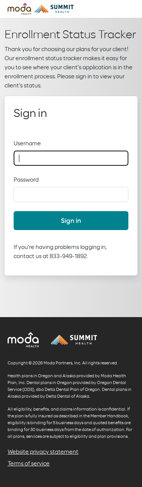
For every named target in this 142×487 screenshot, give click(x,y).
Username (27, 143)
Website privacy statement (43, 451)
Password (26, 179)
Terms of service (29, 463)
